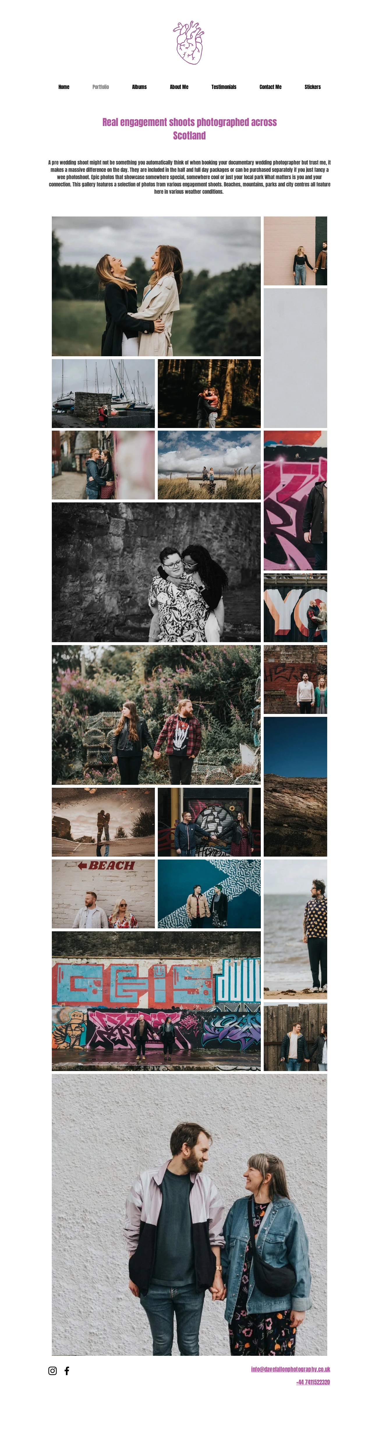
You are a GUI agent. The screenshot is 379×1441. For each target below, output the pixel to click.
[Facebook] (66, 1371)
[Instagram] (52, 1371)
